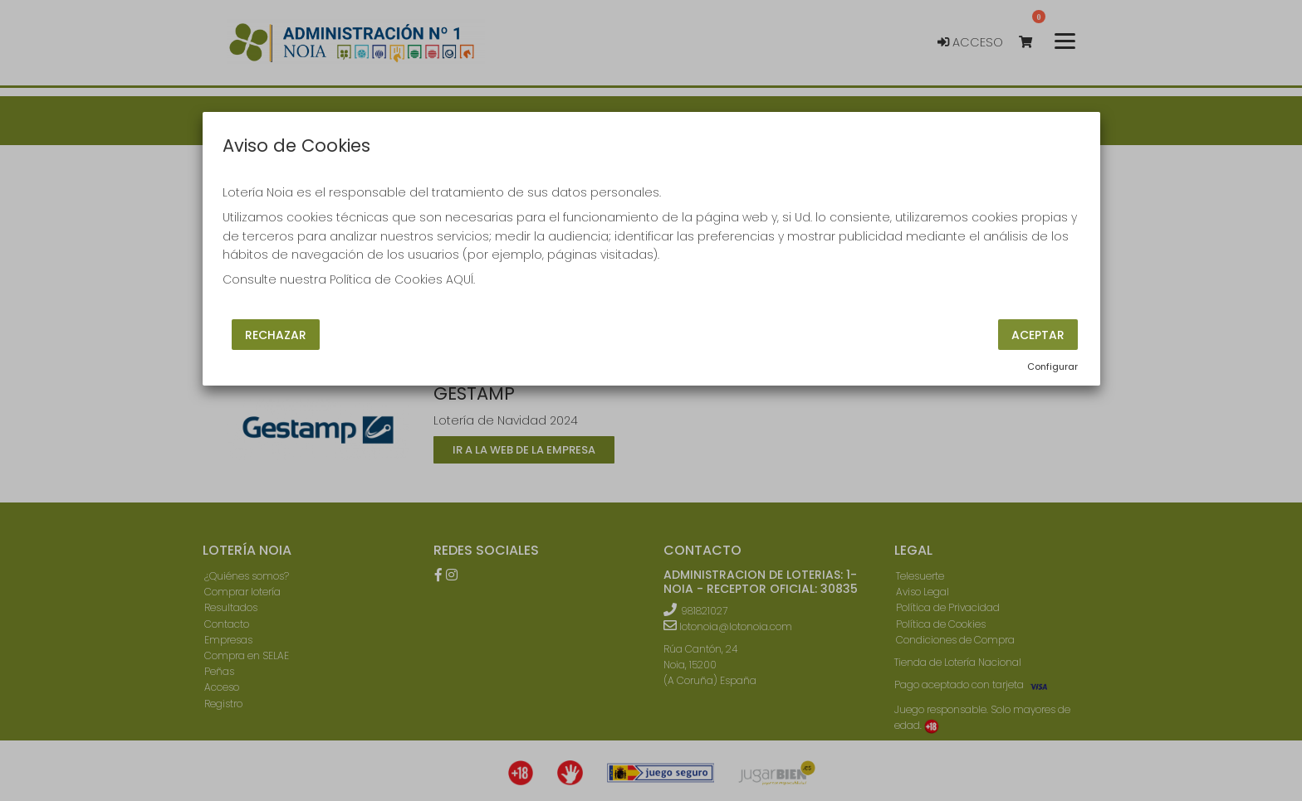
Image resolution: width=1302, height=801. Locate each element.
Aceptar (1038, 334)
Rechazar (275, 334)
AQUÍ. (460, 279)
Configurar (1052, 366)
